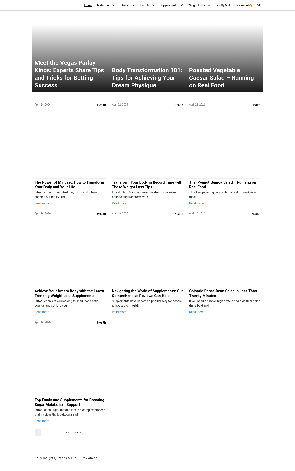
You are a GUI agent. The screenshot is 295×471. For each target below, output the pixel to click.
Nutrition (103, 5)
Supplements (169, 5)
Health (144, 5)
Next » (79, 432)
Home (88, 5)
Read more (42, 203)
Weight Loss (196, 5)
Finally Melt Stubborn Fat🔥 (234, 5)
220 (67, 432)
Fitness (124, 5)
